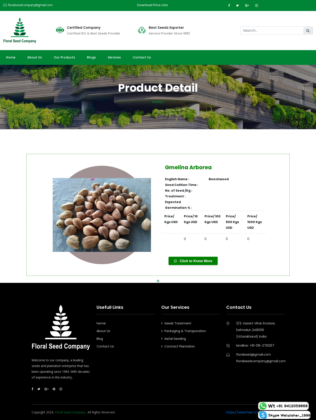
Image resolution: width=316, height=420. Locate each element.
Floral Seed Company (70, 412)
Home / (158, 102)
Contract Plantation (179, 346)
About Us (103, 331)
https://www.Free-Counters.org (250, 412)
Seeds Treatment (177, 323)
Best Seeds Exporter (166, 28)
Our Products (64, 57)
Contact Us (142, 57)
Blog (100, 338)
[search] (276, 30)
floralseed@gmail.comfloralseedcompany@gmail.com (260, 357)
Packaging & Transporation (185, 331)
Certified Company (84, 28)
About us (34, 57)
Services (114, 57)
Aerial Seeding (175, 338)
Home (10, 57)
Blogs (91, 57)
